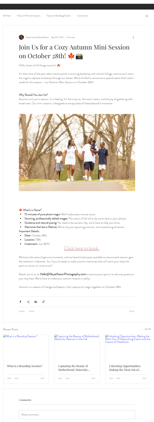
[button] (146, 16)
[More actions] (133, 37)
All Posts (7, 15)
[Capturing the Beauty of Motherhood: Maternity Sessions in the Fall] (77, 347)
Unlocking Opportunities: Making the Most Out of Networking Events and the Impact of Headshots (126, 368)
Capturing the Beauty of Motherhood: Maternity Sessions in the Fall (73, 368)
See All (148, 328)
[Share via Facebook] (20, 301)
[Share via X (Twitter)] (28, 301)
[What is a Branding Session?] (26, 347)
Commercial (82, 15)
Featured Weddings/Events (59, 15)
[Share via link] (43, 301)
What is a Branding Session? (24, 366)
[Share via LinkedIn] (35, 301)
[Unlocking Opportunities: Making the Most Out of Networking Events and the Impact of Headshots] (128, 347)
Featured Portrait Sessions (28, 15)
